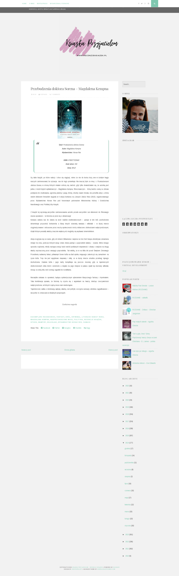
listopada (128, 455)
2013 (127, 534)
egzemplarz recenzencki (43, 317)
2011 (127, 548)
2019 (127, 407)
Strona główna (69, 350)
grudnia (127, 448)
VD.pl (124, 271)
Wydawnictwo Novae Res (70, 322)
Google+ (66, 328)
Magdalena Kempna (40, 320)
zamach (87, 322)
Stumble (77, 328)
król (68, 317)
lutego (127, 518)
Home (24, 4)
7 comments (56, 94)
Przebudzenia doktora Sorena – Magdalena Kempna (69, 88)
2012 (127, 541)
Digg (87, 328)
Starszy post (113, 350)
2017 (127, 421)
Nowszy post (26, 350)
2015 (127, 435)
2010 (127, 556)
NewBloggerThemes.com (106, 569)
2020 (127, 400)
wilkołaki (52, 322)
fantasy (60, 317)
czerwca (128, 490)
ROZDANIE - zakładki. (140, 297)
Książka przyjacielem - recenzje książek (87, 567)
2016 (127, 428)
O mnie (32, 4)
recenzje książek (92, 320)
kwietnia (127, 504)
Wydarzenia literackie (59, 4)
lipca (126, 483)
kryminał (76, 317)
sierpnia (127, 476)
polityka (78, 320)
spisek (34, 322)
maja (126, 497)
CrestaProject (77, 569)
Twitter (56, 328)
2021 (127, 392)
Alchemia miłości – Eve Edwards (144, 363)
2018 (127, 414)
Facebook (45, 328)
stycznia (128, 525)
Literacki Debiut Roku (93, 317)
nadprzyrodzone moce (61, 320)
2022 (127, 385)
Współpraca (42, 4)
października (129, 462)
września (128, 469)
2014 (127, 442)
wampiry (42, 322)
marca (127, 511)
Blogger (116, 567)
